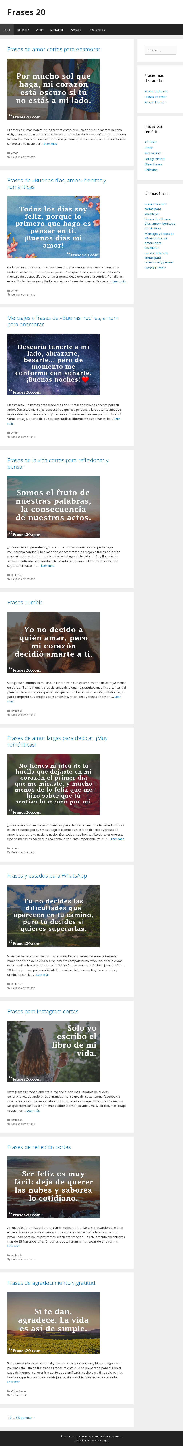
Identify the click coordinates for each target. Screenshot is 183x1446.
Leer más (50, 143)
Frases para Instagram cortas (42, 1011)
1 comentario (19, 1395)
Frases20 (116, 1436)
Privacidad (81, 1440)
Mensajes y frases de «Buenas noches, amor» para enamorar (62, 321)
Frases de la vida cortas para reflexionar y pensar (57, 463)
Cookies (95, 1440)
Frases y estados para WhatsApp (47, 875)
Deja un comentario (23, 157)
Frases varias (96, 29)
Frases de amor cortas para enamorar (53, 49)
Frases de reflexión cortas (39, 1147)
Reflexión (23, 29)
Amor (39, 29)
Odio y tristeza (155, 159)
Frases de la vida (156, 91)
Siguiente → (26, 1417)
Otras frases (18, 1391)
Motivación (57, 29)
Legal (105, 1440)
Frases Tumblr (24, 602)
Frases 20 (26, 12)
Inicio (7, 29)
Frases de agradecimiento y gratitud (51, 1282)
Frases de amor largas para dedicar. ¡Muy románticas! (57, 741)
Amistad (76, 29)
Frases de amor (156, 97)
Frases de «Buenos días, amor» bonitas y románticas (56, 183)
